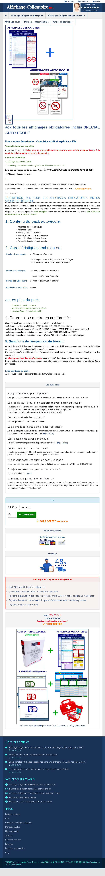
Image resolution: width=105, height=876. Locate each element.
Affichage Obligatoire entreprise (27, 15)
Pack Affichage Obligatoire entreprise (27, 587)
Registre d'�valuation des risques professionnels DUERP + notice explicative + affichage (51, 595)
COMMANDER (26, 514)
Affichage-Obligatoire (30, 7)
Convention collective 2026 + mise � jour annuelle (33, 591)
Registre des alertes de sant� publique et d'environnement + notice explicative (47, 600)
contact (28, 473)
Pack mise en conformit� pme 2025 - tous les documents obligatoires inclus (52, 725)
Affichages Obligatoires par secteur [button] (66, 15)
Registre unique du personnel (23, 604)
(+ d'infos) (48, 433)
